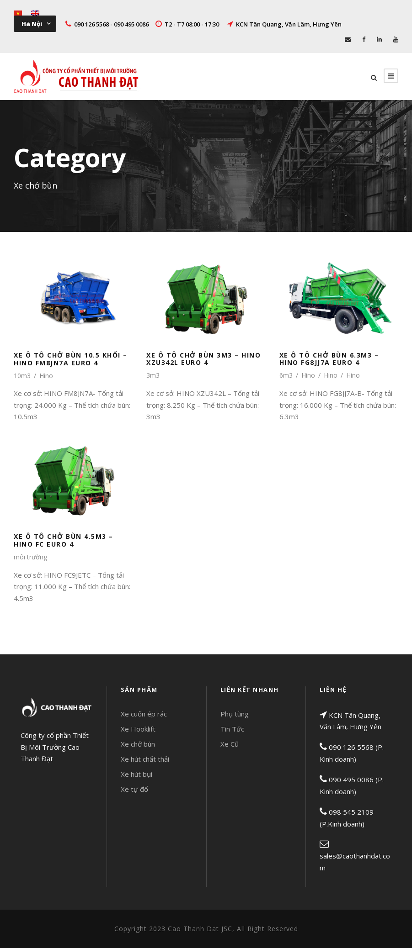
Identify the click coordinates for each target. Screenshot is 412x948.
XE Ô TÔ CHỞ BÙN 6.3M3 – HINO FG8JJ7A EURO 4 (329, 359)
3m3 (153, 375)
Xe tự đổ (134, 789)
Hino (46, 375)
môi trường (30, 557)
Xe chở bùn (138, 743)
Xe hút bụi (136, 774)
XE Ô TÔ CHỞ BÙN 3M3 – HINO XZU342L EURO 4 (203, 359)
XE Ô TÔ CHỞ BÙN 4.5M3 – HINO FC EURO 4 (63, 540)
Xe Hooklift (138, 728)
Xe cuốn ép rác (144, 713)
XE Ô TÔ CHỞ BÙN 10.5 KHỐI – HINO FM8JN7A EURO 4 (71, 359)
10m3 (22, 375)
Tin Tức (232, 728)
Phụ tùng (234, 713)
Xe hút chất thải (145, 759)
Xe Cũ (229, 743)
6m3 (286, 375)
